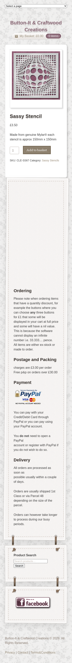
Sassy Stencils (50, 160)
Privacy (10, 652)
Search (19, 565)
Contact (22, 652)
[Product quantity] (14, 150)
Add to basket (36, 150)
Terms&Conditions (43, 652)
